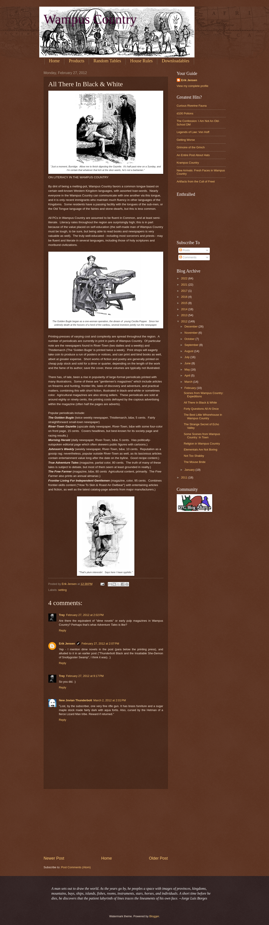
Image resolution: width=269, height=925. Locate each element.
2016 (184, 296)
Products (76, 60)
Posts (184, 250)
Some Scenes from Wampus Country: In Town (202, 435)
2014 (184, 309)
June (188, 363)
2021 (184, 284)
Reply (62, 630)
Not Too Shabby (194, 455)
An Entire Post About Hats (193, 155)
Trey (62, 615)
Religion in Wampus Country (202, 443)
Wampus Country (90, 19)
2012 (184, 321)
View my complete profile (192, 86)
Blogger (154, 916)
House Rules (141, 60)
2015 (184, 303)
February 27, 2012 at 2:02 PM (85, 615)
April (188, 375)
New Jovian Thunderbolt (75, 700)
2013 (184, 315)
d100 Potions (185, 113)
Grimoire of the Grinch (191, 147)
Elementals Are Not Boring (200, 449)
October (190, 339)
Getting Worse (186, 139)
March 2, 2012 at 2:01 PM (109, 700)
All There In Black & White (200, 402)
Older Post (158, 858)
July (187, 357)
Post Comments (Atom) (76, 867)
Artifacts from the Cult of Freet (196, 181)
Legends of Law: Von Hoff (193, 132)
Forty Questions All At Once (201, 408)
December (191, 326)
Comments (187, 257)
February (191, 388)
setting (62, 590)
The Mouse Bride (195, 462)
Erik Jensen (67, 643)
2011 (184, 477)
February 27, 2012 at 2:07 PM (100, 643)
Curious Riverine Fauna (192, 105)
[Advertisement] (106, 822)
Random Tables (107, 60)
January (190, 469)
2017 (184, 290)
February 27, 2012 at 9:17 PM (85, 676)
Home (54, 60)
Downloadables (175, 60)
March (189, 381)
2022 (184, 278)
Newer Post (54, 858)
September (192, 345)
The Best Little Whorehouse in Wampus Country (203, 416)
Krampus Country (188, 162)
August (189, 351)
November (191, 332)
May (188, 369)
